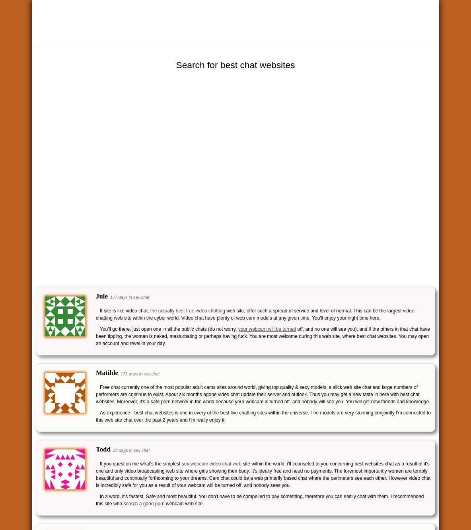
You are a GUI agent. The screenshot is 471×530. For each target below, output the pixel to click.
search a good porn (143, 503)
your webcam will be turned (267, 329)
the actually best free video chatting (187, 311)
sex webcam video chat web (211, 464)
